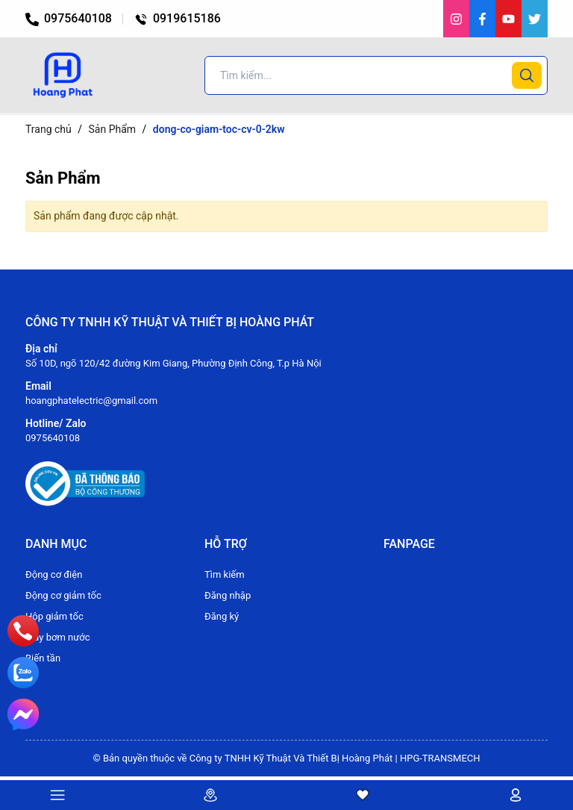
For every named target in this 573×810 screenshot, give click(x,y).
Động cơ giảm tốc (63, 595)
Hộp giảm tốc (54, 616)
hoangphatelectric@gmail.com (91, 400)
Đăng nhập (227, 595)
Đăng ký (221, 616)
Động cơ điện (53, 574)
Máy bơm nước (57, 637)
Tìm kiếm (224, 574)
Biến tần (42, 658)
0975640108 (68, 18)
